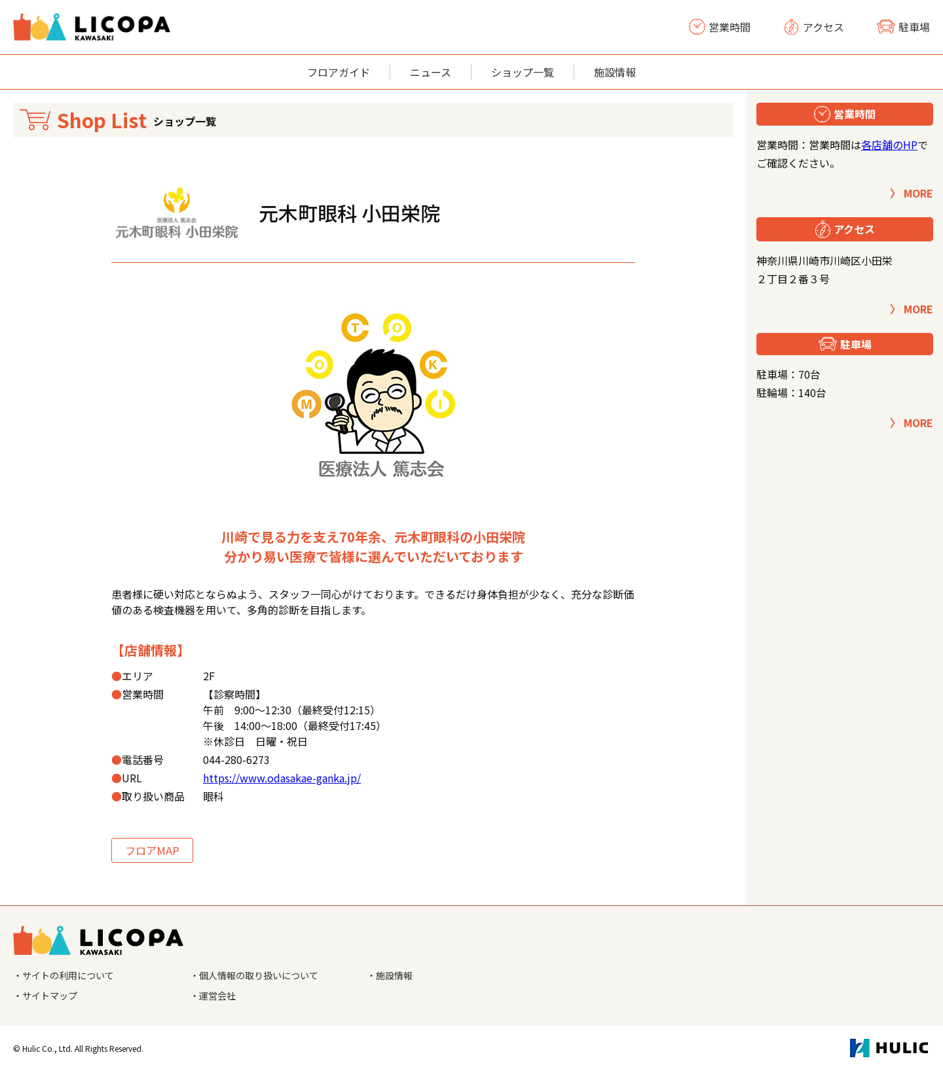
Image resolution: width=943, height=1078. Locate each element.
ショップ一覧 (522, 72)
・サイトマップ (49, 1001)
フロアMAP (158, 851)
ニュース (430, 72)
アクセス (813, 26)
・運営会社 (216, 1001)
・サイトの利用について (70, 979)
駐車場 (903, 26)
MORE (918, 193)
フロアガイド (338, 72)
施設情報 (615, 72)
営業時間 (719, 26)
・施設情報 (393, 979)
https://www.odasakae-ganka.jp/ (282, 778)
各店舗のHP (889, 144)
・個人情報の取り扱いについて (263, 979)
